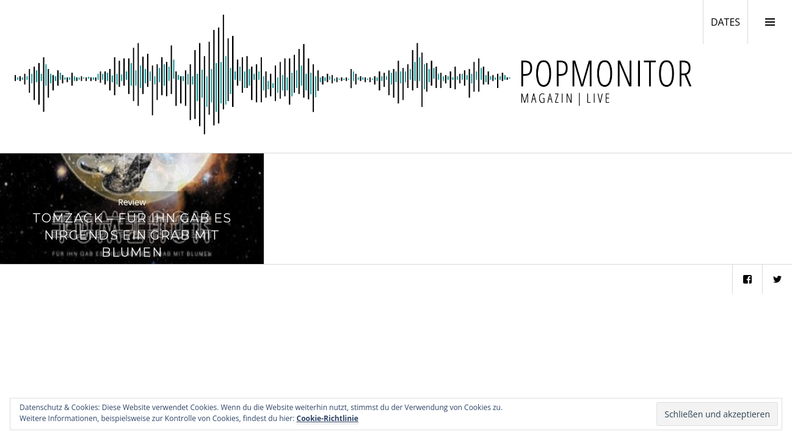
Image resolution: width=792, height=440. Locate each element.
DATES (729, 21)
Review (132, 202)
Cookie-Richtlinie (327, 418)
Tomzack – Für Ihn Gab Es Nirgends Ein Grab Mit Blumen (132, 235)
